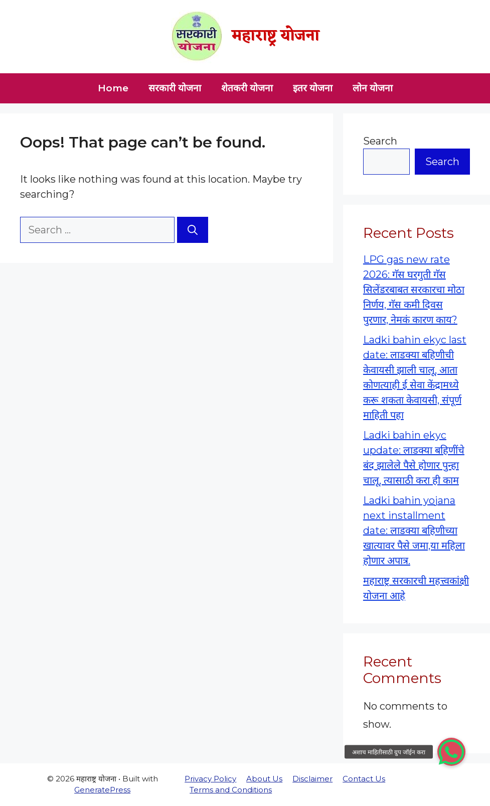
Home (113, 88)
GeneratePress (102, 789)
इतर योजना (313, 88)
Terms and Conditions (231, 789)
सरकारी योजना (174, 88)
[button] (451, 752)
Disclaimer (312, 778)
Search (380, 141)
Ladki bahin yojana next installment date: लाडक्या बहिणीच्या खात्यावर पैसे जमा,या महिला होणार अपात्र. (414, 530)
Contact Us (364, 778)
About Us (264, 778)
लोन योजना (373, 88)
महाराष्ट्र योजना (275, 36)
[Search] (192, 230)
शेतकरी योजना (247, 88)
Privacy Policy (210, 778)
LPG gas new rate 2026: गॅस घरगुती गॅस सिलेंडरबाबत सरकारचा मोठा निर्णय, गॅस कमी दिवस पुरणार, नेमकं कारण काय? (413, 289)
